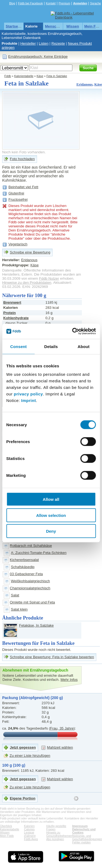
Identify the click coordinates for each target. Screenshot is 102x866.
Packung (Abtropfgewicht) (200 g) (32, 698)
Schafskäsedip (23, 567)
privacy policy (28, 394)
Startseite (14, 26)
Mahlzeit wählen (60, 747)
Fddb (7, 76)
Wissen (72, 26)
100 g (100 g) (13, 765)
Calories (29, 829)
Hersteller (28, 43)
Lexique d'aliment (29, 834)
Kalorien (29, 826)
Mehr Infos (69, 680)
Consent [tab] (18, 346)
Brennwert (12, 302)
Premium (64, 3)
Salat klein (19, 609)
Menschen (54, 26)
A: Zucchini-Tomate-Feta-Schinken (38, 553)
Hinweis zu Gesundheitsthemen (59, 834)
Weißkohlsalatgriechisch (30, 581)
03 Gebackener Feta (26, 574)
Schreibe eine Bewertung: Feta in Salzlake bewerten (52, 657)
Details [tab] (51, 346)
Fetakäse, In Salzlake (36, 625)
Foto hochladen (22, 159)
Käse (40, 76)
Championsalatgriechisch (30, 588)
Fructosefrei (17, 199)
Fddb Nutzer (49, 278)
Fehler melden (81, 842)
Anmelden (80, 3)
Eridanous (84, 84)
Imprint (28, 400)
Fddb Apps (31, 839)
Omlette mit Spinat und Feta (32, 602)
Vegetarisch (17, 244)
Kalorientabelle (38, 26)
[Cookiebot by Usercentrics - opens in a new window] (73, 331)
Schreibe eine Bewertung (30, 252)
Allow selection (51, 515)
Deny (51, 531)
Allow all (51, 499)
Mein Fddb (7, 835)
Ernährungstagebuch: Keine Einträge (38, 56)
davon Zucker (16, 323)
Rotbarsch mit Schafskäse (31, 546)
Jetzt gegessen (23, 747)
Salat (15, 595)
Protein (9, 313)
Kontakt (50, 3)
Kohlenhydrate (16, 318)
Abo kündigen (55, 839)
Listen (44, 43)
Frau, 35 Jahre (62, 728)
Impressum (80, 826)
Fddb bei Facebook (30, 3)
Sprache (95, 3)
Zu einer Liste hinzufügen (30, 756)
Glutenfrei (16, 193)
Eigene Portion (22, 798)
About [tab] (83, 346)
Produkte (9, 43)
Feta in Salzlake (57, 76)
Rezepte (58, 43)
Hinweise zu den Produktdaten (26, 282)
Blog (12, 3)
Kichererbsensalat (24, 560)
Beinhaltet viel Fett (23, 187)
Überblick (6, 826)
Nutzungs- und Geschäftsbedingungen (87, 837)
